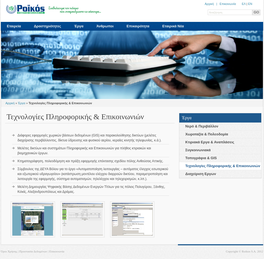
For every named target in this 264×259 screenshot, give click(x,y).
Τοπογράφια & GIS (201, 158)
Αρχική (9, 103)
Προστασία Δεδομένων (33, 251)
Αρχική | (212, 3)
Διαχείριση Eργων (200, 174)
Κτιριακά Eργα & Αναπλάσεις (209, 142)
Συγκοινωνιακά (198, 150)
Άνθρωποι (105, 26)
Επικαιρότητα (138, 26)
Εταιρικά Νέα (173, 26)
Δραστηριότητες (47, 26)
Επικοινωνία (228, 3)
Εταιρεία (14, 26)
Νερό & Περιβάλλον (201, 126)
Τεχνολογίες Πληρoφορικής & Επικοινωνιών (222, 166)
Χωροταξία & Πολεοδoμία (206, 134)
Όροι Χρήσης (9, 251)
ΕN (250, 3)
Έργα (78, 26)
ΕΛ (244, 3)
